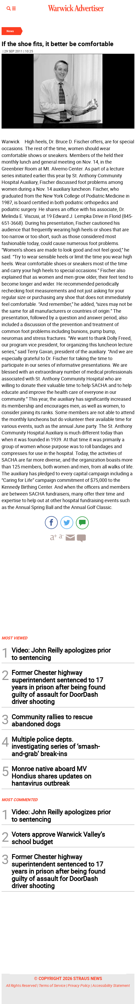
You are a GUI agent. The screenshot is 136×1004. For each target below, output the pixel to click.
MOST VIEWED (14, 637)
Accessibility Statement (111, 985)
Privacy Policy (79, 985)
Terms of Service (52, 985)
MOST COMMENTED (20, 799)
